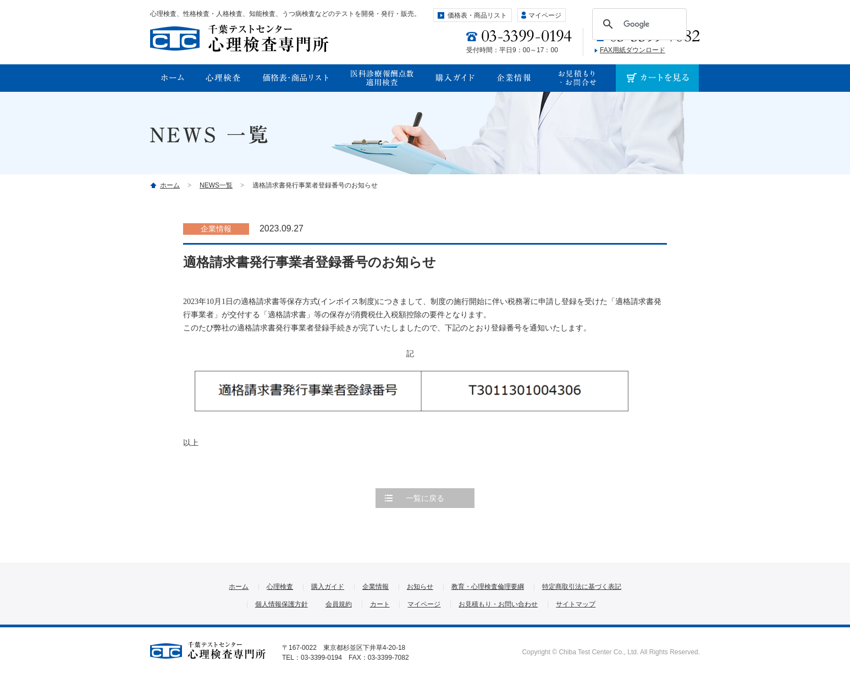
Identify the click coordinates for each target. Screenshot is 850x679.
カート (380, 604)
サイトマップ (575, 604)
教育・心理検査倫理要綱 (487, 586)
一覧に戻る (425, 498)
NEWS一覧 (216, 185)
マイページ (544, 15)
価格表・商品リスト (477, 15)
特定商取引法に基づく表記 (581, 586)
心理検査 (280, 586)
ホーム (170, 185)
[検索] (637, 24)
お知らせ (420, 586)
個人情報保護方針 (281, 604)
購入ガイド (327, 586)
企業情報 (375, 586)
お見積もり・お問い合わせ (498, 604)
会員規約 (338, 604)
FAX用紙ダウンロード (632, 50)
